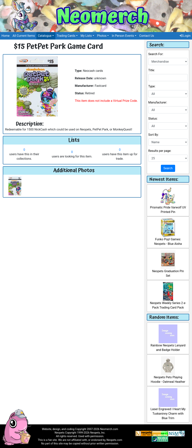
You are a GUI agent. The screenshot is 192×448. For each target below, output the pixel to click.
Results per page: (159, 151)
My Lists (86, 35)
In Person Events (123, 35)
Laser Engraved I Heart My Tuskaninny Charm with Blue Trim (168, 408)
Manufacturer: (157, 102)
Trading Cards (66, 35)
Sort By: (153, 134)
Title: (151, 70)
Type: (151, 86)
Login (184, 35)
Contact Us (146, 35)
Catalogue (44, 35)
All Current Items (24, 35)
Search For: (155, 54)
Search (167, 168)
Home (6, 35)
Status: (153, 118)
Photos (102, 35)
